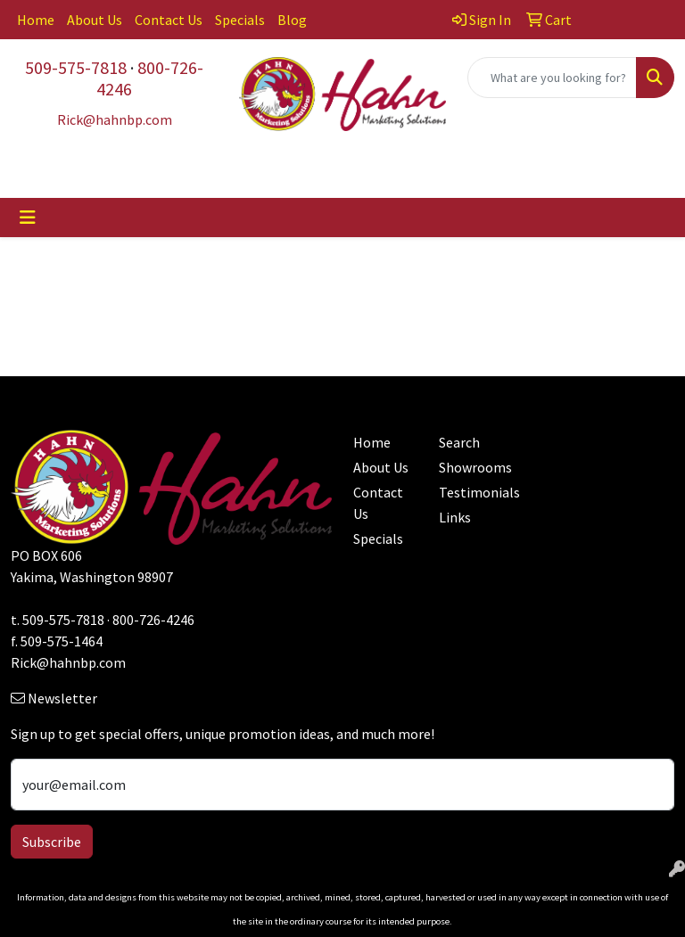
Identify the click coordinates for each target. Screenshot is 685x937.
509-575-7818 (76, 67)
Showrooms (471, 467)
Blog (292, 20)
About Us (94, 20)
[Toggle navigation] (27, 217)
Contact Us (168, 20)
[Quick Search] (552, 77)
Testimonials (471, 492)
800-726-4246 (149, 78)
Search (459, 442)
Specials (240, 20)
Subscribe (51, 842)
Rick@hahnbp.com (68, 662)
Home (35, 20)
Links (455, 517)
